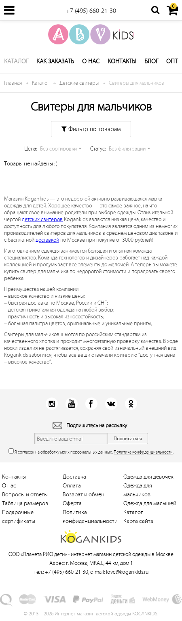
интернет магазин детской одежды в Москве (122, 554)
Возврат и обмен (83, 494)
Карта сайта (138, 521)
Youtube (71, 403)
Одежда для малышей (149, 503)
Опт (172, 61)
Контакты (122, 61)
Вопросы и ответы (25, 494)
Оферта (72, 503)
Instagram (51, 403)
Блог (151, 61)
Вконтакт (111, 403)
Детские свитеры (79, 82)
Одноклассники (131, 403)
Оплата (72, 485)
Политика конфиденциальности (143, 452)
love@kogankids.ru (127, 572)
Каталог (16, 61)
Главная (13, 82)
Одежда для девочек (148, 476)
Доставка (74, 476)
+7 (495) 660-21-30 (91, 11)
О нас (90, 61)
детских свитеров (42, 219)
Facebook (91, 403)
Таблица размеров (25, 503)
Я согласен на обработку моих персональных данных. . (91, 451)
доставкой (47, 239)
